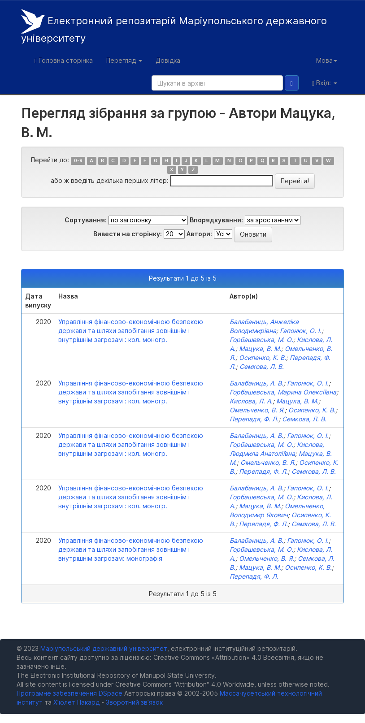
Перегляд (124, 60)
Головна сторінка (64, 60)
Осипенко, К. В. (262, 357)
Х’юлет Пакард (76, 702)
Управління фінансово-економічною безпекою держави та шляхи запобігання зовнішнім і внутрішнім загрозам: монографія (130, 549)
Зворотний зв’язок (134, 702)
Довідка (168, 60)
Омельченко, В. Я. (257, 410)
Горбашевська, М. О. (261, 339)
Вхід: (324, 83)
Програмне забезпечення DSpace (69, 693)
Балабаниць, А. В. (256, 383)
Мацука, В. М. (260, 348)
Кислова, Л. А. (251, 401)
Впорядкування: (216, 220)
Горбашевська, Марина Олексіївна (283, 392)
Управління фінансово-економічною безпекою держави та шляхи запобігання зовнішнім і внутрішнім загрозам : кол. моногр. (130, 330)
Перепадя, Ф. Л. (254, 419)
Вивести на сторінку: (127, 234)
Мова (326, 60)
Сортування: (86, 220)
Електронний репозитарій (174, 26)
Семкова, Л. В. (261, 366)
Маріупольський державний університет (103, 648)
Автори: (199, 234)
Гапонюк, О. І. (301, 330)
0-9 (78, 161)
